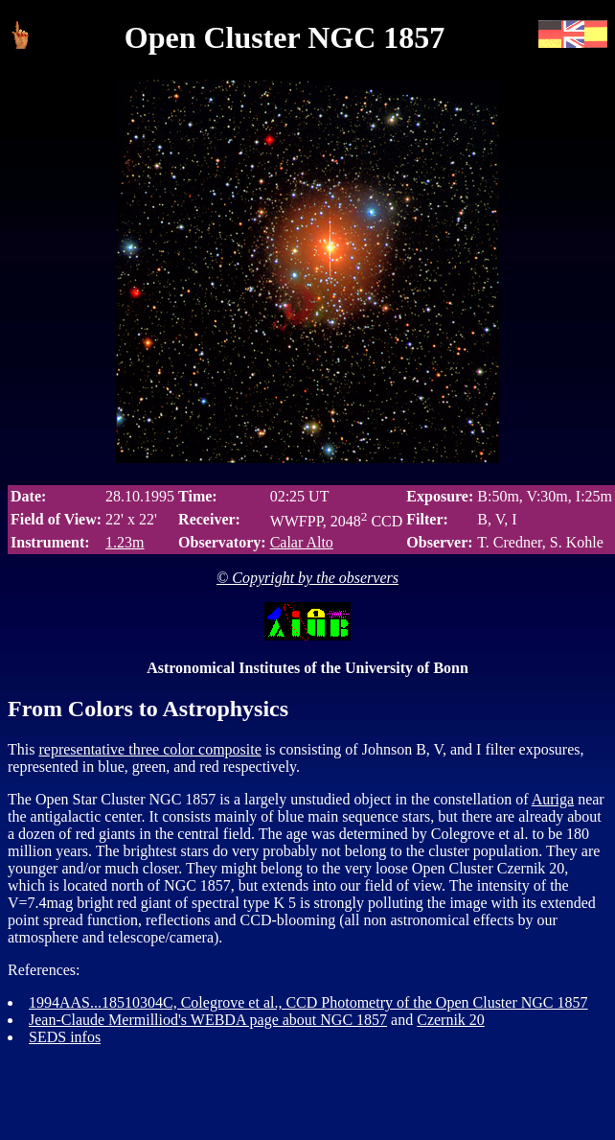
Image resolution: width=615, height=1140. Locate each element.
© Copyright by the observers (307, 578)
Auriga (553, 799)
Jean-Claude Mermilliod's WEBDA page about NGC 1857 (208, 1020)
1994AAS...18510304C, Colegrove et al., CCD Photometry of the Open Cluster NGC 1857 (308, 1002)
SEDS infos (65, 1037)
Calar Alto (301, 542)
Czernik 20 (451, 1020)
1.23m (124, 542)
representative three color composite (149, 749)
